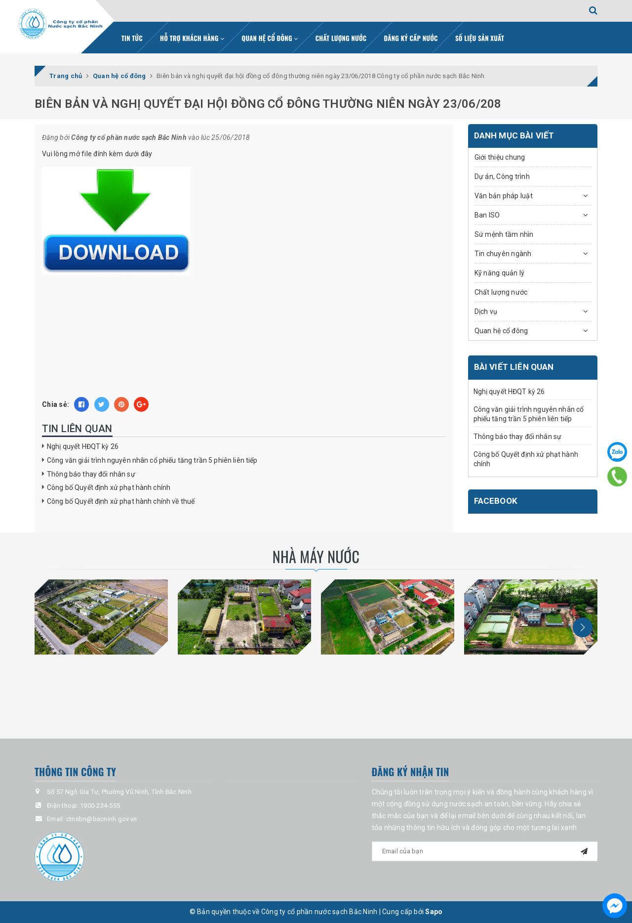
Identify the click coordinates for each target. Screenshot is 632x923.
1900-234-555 (100, 805)
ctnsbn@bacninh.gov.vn (101, 819)
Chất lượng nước (341, 38)
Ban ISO (487, 215)
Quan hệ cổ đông (270, 38)
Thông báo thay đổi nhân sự (91, 474)
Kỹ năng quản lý (499, 273)
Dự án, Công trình (502, 176)
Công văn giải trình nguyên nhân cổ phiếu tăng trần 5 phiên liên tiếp (152, 460)
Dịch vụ (486, 311)
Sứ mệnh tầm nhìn (504, 234)
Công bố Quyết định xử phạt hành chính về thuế (121, 501)
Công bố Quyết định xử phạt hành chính (108, 487)
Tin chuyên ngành (503, 254)
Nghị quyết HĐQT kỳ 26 (82, 446)
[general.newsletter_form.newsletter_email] (485, 851)
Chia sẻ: (55, 404)
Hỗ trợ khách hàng (192, 38)
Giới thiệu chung (499, 157)
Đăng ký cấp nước (411, 38)
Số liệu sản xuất (479, 38)
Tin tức (132, 38)
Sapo (433, 912)
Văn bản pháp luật (503, 196)
